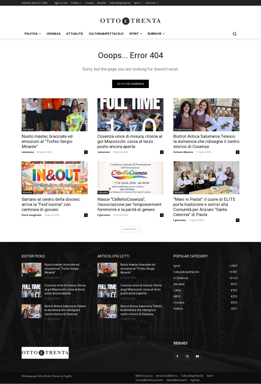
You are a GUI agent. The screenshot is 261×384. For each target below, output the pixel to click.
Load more (130, 229)
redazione (28, 152)
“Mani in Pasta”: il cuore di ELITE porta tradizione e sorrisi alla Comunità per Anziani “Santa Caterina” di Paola (204, 207)
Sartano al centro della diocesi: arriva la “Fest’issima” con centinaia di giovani (51, 204)
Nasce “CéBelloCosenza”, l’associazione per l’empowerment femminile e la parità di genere (129, 204)
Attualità (27, 192)
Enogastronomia (183, 129)
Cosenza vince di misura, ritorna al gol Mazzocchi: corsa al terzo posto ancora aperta (129, 141)
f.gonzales (103, 215)
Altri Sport (28, 129)
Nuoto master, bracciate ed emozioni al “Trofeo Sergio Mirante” (47, 141)
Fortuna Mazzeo (183, 152)
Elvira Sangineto (31, 215)
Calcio (102, 129)
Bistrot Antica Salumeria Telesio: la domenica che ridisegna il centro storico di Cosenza (206, 141)
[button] (234, 34)
